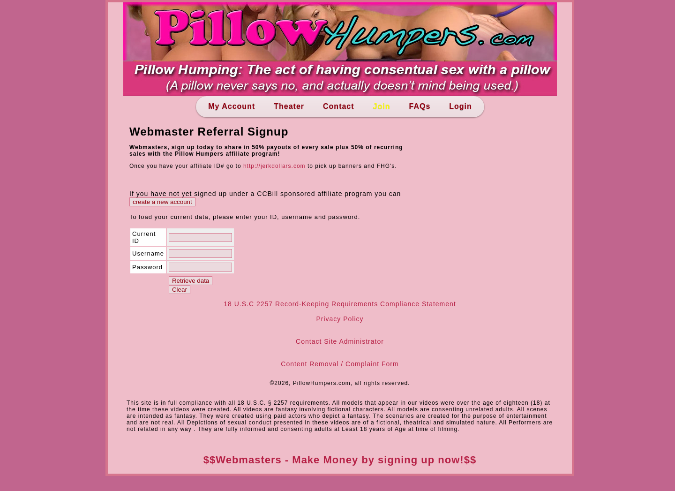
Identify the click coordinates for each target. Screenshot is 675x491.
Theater (289, 106)
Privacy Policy (339, 319)
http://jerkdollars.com (274, 166)
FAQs (419, 106)
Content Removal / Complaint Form (339, 364)
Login (460, 106)
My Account (231, 106)
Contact (338, 106)
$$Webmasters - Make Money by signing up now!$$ (339, 460)
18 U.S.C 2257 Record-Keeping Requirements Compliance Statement (340, 304)
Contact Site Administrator (340, 341)
